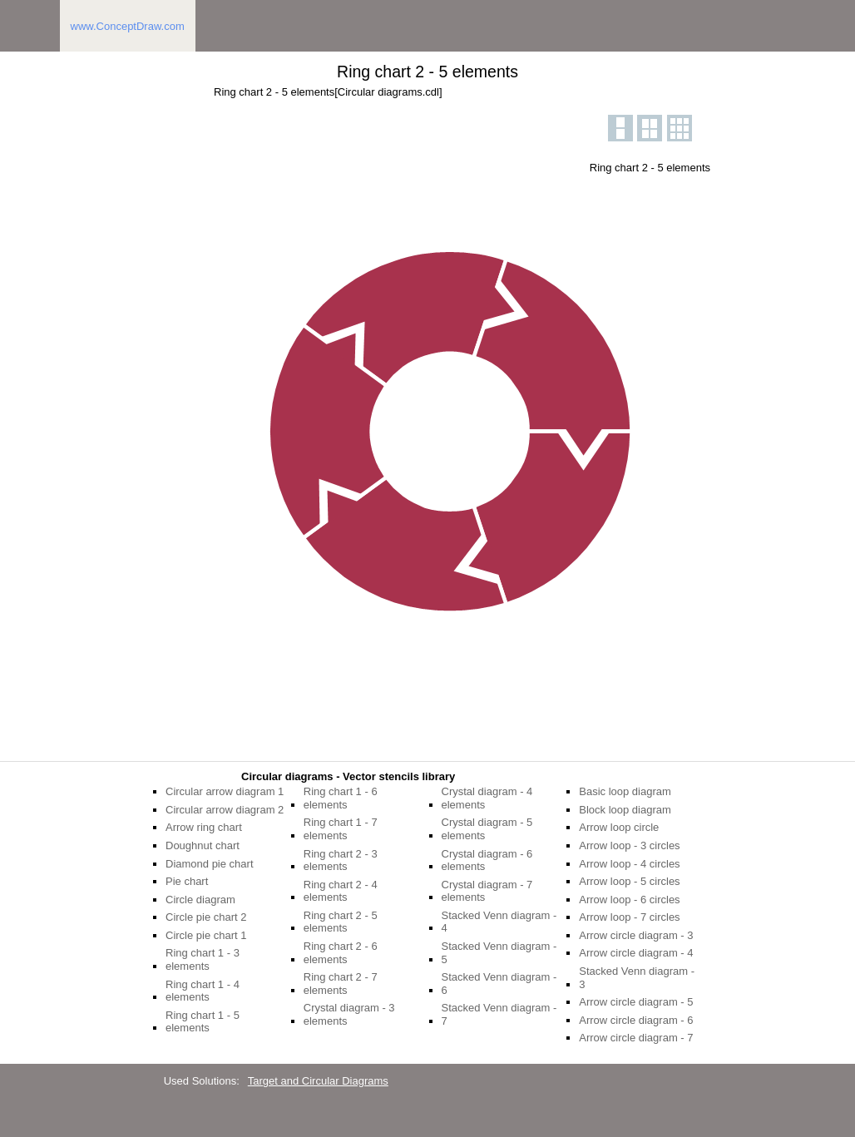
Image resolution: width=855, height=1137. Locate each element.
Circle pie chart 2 (206, 917)
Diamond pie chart (210, 864)
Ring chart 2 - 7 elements (341, 983)
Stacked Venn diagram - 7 (499, 1014)
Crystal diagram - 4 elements (487, 798)
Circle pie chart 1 (206, 935)
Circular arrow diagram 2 (225, 809)
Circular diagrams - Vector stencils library (348, 776)
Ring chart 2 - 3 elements (341, 860)
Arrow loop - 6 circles (629, 899)
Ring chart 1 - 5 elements (203, 1022)
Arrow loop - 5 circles (629, 881)
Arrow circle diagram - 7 (636, 1037)
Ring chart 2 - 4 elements (341, 891)
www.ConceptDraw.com (128, 26)
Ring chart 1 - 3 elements (203, 959)
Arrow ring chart (204, 827)
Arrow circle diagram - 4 (636, 953)
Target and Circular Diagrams (318, 1081)
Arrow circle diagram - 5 (636, 1002)
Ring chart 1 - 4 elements (203, 991)
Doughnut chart (203, 845)
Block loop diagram (625, 809)
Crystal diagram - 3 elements (349, 1014)
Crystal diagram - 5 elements (487, 829)
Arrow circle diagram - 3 (636, 935)
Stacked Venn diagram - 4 (499, 922)
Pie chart (187, 881)
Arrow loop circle (619, 827)
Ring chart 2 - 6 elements (341, 953)
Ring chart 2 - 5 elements (341, 922)
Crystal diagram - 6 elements (487, 860)
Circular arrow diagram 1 (225, 791)
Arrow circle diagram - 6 (636, 1020)
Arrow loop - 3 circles (629, 845)
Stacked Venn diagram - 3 (636, 978)
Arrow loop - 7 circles (629, 917)
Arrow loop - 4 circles (629, 864)
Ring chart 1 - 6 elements (341, 798)
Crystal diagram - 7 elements (487, 891)
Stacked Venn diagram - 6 (499, 983)
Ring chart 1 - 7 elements (341, 829)
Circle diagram (200, 899)
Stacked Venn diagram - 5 (499, 953)
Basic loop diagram (625, 791)
